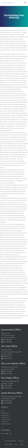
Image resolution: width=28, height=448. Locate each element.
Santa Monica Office (11, 393)
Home (3, 411)
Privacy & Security (8, 444)
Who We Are (5, 413)
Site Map (21, 444)
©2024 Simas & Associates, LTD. (10, 440)
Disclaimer (21, 440)
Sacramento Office (11, 329)
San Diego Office (10, 378)
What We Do (5, 415)
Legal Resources (6, 419)
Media (16, 444)
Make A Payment (6, 424)
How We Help (5, 417)
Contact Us (4, 421)
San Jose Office (9, 346)
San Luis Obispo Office (13, 363)
